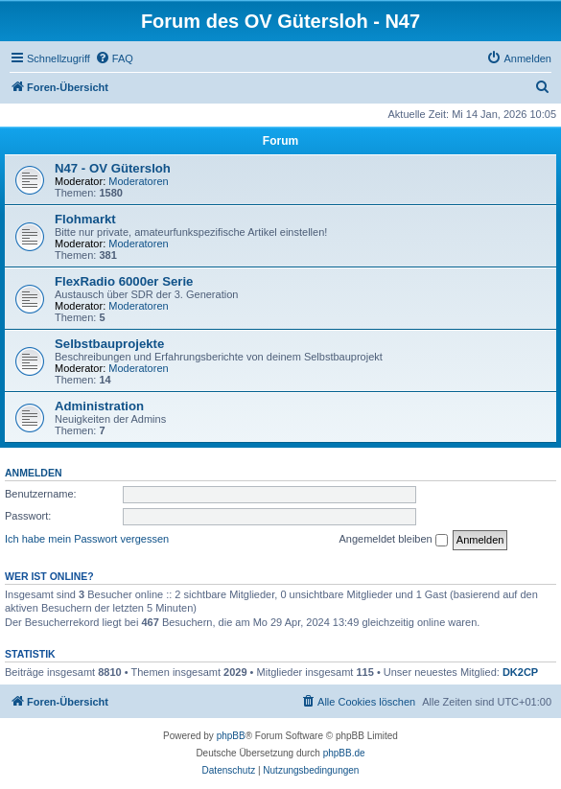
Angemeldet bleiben (393, 539)
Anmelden (33, 472)
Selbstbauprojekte (109, 343)
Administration (99, 406)
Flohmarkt (85, 219)
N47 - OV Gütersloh (113, 168)
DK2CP (520, 672)
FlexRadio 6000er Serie (124, 281)
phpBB (231, 736)
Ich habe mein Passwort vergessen (87, 539)
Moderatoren (138, 181)
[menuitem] (114, 58)
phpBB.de (344, 753)
